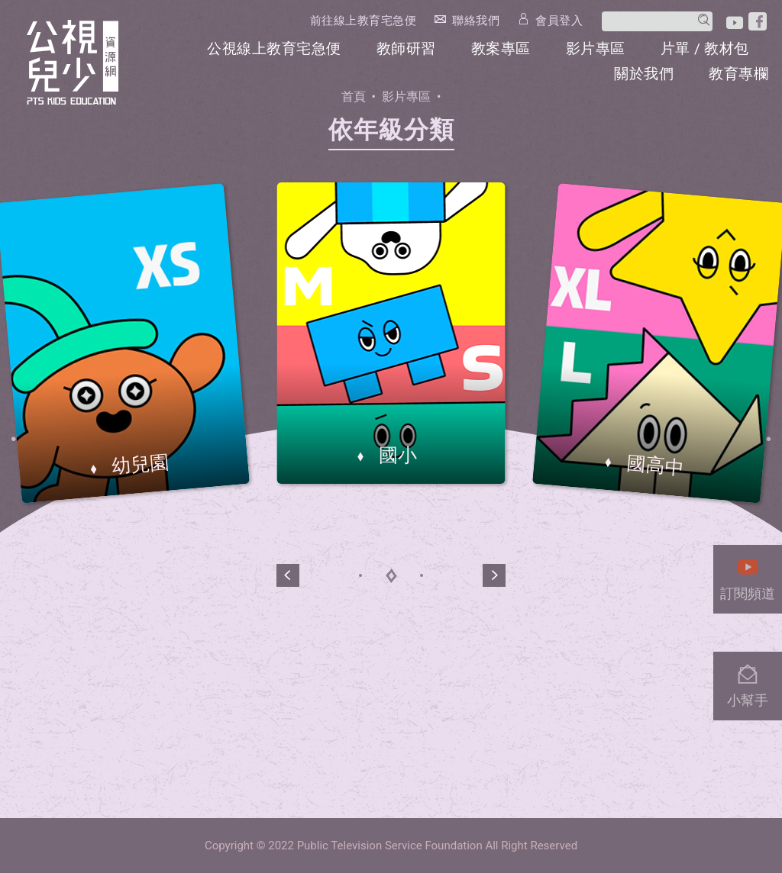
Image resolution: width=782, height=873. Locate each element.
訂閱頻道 (747, 575)
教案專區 (501, 48)
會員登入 (559, 20)
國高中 (652, 465)
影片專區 (595, 48)
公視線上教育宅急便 (274, 48)
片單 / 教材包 (705, 48)
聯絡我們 (475, 20)
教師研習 (406, 48)
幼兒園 (138, 464)
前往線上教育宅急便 (363, 21)
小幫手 (747, 682)
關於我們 (644, 73)
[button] (287, 575)
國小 (395, 455)
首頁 (353, 96)
